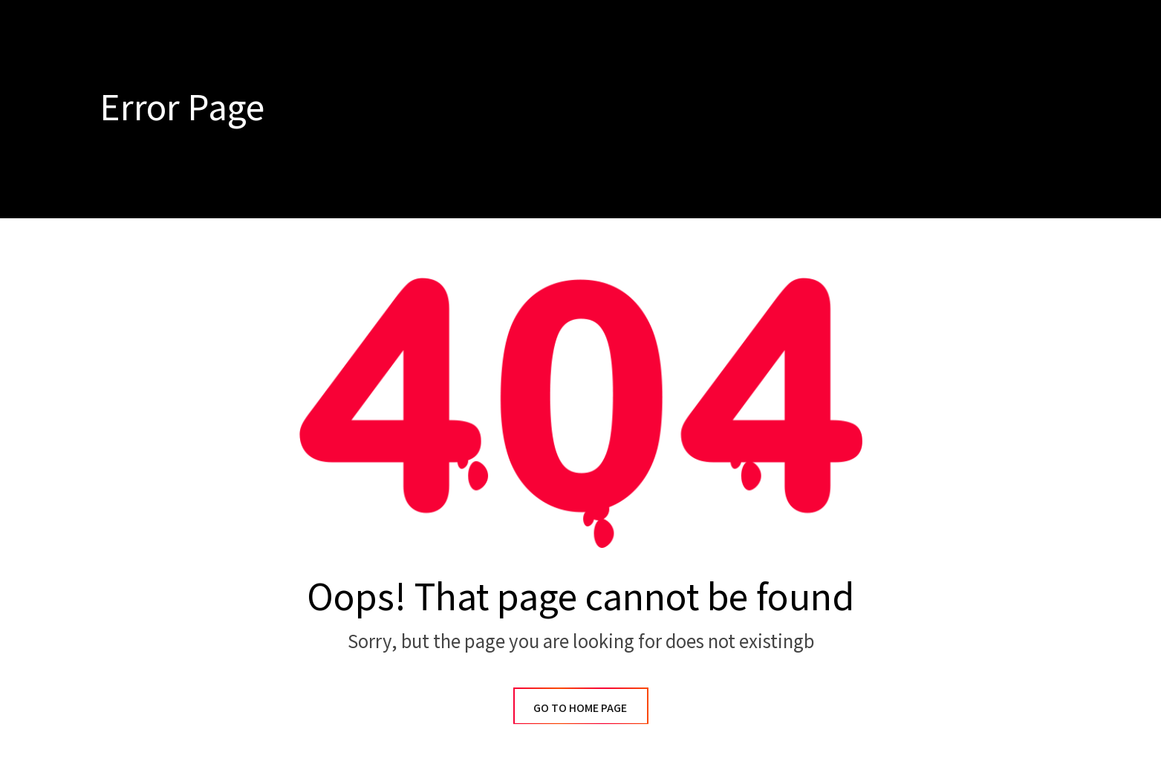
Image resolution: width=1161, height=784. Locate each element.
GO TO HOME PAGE (580, 707)
